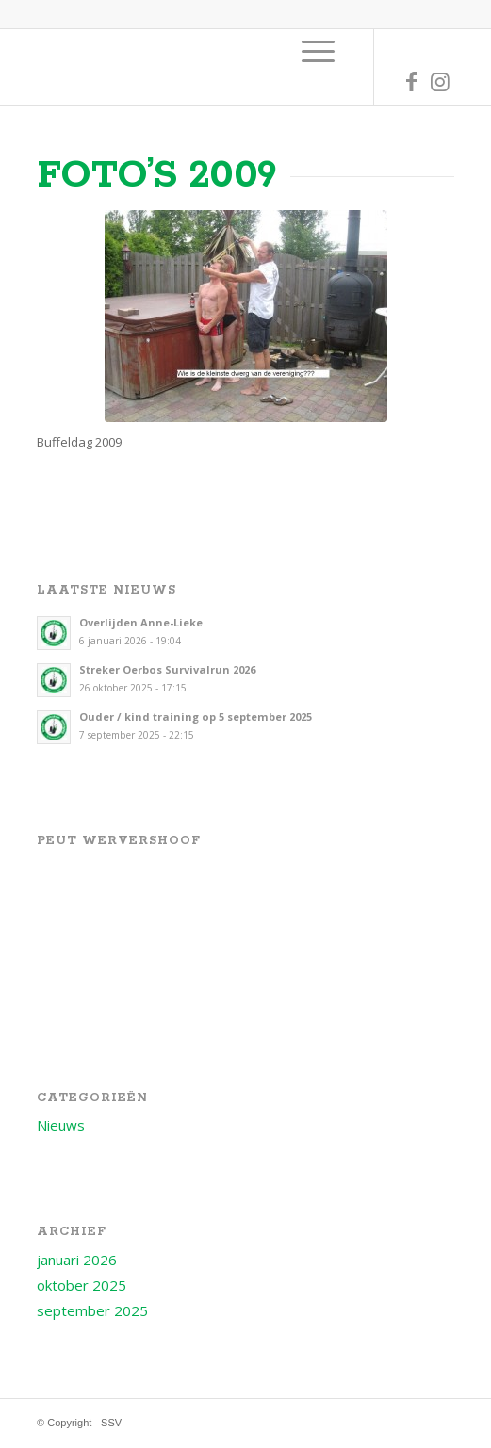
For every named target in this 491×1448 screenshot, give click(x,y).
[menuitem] (318, 50)
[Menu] (318, 50)
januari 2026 (77, 1259)
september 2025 (92, 1310)
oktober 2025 (81, 1285)
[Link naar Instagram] (440, 81)
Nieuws (61, 1124)
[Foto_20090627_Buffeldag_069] (246, 316)
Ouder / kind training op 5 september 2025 (195, 716)
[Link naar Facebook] (412, 81)
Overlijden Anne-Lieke (141, 622)
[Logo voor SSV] (203, 67)
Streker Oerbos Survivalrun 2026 (167, 669)
